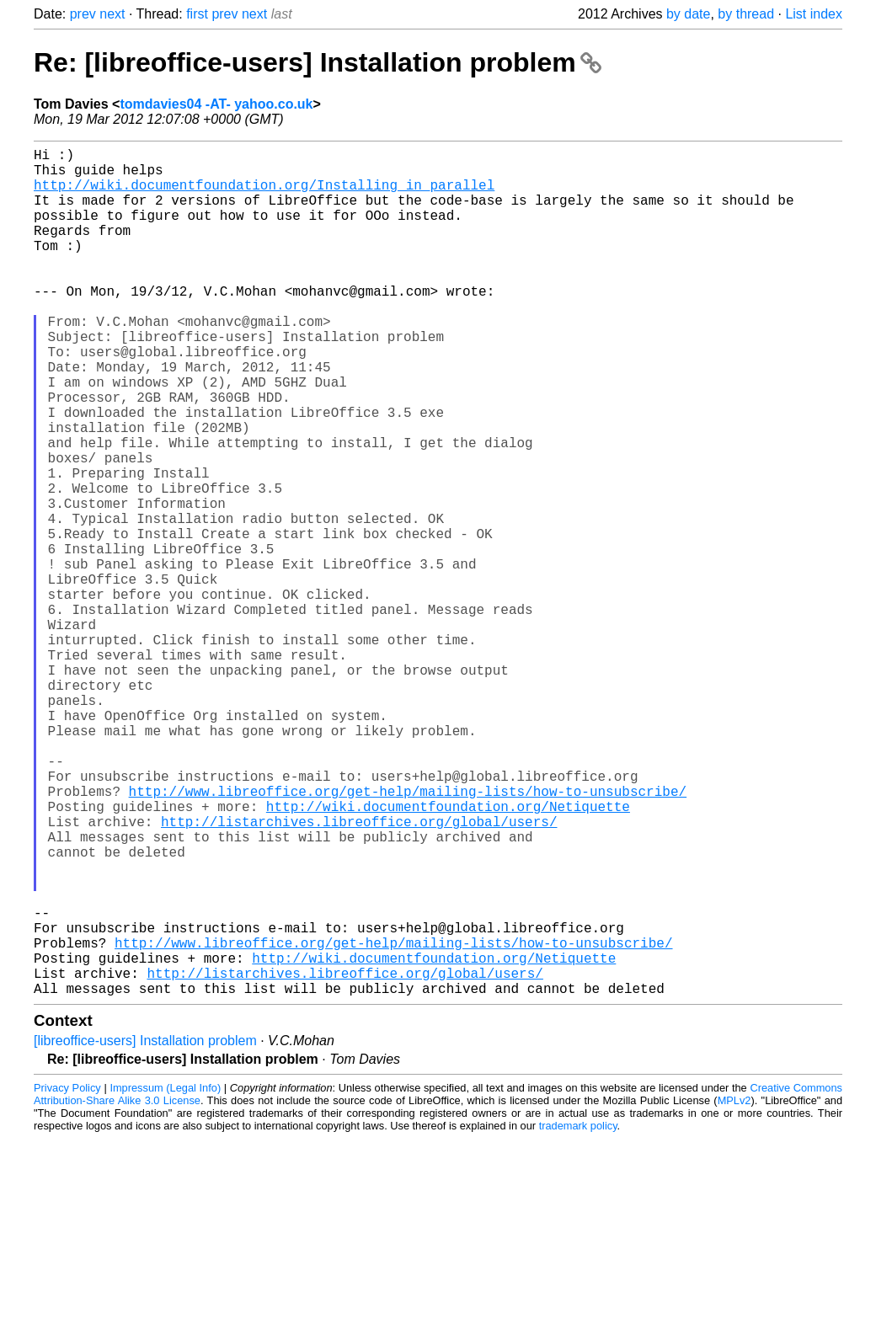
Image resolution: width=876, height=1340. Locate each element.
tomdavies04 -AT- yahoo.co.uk (216, 104)
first (197, 14)
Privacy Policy (67, 1276)
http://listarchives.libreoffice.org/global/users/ (359, 973)
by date (688, 14)
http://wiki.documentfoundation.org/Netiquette (448, 954)
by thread (746, 14)
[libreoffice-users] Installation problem (145, 1229)
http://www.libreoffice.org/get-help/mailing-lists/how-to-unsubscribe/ (407, 935)
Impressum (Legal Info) (165, 1276)
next (112, 14)
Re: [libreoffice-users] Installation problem (317, 62)
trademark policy (578, 1314)
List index (813, 14)
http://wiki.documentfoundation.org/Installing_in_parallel (264, 194)
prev (83, 14)
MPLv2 (734, 1289)
